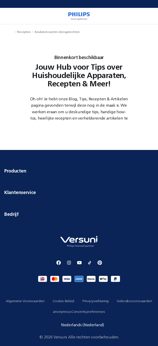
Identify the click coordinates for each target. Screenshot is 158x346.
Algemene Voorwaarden (25, 301)
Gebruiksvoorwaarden (134, 301)
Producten (79, 171)
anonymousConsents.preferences (79, 311)
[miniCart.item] (149, 16)
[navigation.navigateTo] (11, 31)
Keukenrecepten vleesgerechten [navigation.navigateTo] (57, 31)
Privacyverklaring (95, 301)
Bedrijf (79, 214)
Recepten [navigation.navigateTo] (24, 31)
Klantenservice (79, 192)
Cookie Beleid (63, 301)
